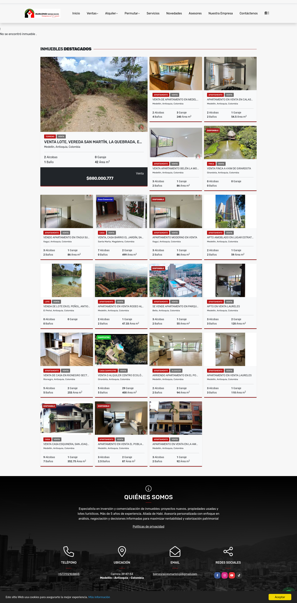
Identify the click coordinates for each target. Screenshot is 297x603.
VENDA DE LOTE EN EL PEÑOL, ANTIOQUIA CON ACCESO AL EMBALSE (66, 306)
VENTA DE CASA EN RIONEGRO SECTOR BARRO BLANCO (66, 375)
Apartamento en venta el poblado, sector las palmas (121, 444)
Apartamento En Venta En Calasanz (230, 99)
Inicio (76, 13)
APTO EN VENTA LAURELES (223, 306)
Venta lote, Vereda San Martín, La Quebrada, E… (93, 142)
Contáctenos (249, 13)
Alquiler (110, 13)
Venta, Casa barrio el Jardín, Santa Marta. (121, 237)
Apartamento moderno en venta (174, 237)
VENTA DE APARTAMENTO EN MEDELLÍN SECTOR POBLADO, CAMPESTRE (175, 99)
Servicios (153, 13)
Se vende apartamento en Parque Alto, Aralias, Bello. (175, 306)
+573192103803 (68, 574)
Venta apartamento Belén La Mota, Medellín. (175, 168)
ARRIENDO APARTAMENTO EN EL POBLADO (175, 375)
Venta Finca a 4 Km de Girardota (229, 168)
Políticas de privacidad (148, 526)
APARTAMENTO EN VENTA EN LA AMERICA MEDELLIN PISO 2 (175, 444)
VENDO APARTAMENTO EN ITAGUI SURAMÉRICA (66, 237)
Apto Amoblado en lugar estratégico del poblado (230, 237)
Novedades (174, 13)
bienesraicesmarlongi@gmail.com (175, 574)
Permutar (131, 13)
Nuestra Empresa (221, 13)
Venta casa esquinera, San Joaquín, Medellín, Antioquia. (66, 444)
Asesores (195, 13)
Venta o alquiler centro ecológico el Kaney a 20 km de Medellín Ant (121, 375)
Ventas (91, 13)
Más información (101, 597)
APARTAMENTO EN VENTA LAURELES (229, 375)
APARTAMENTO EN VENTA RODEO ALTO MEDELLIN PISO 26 (121, 306)
